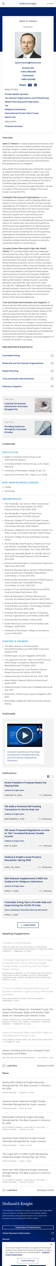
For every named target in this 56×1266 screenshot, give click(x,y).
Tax (6, 106)
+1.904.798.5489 (28, 72)
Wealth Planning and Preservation (22, 102)
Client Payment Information (16, 1233)
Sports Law (10, 117)
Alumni (6, 1239)
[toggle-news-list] (52, 776)
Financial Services (13, 126)
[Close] (51, 1253)
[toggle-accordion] (28, 355)
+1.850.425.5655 (28, 79)
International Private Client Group (22, 113)
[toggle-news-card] (48, 776)
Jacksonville (28, 68)
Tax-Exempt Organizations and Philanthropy (27, 98)
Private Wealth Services (16, 94)
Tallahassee (28, 75)
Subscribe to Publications (28, 1227)
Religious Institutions (15, 109)
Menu (51, 4)
